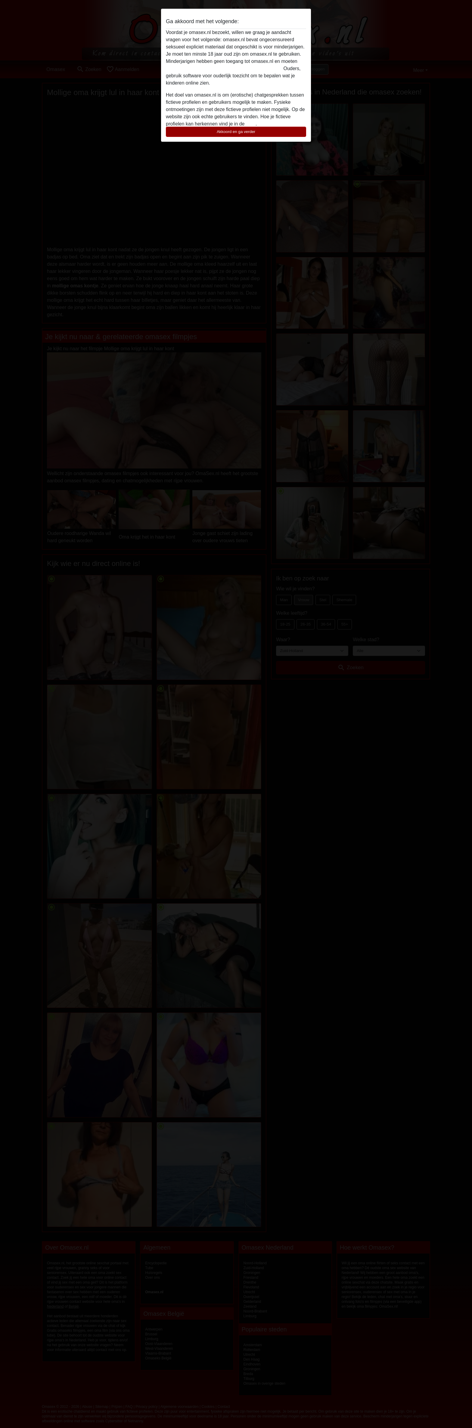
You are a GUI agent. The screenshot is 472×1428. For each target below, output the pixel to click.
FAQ (251, 123)
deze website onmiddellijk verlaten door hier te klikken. (224, 68)
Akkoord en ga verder (236, 131)
